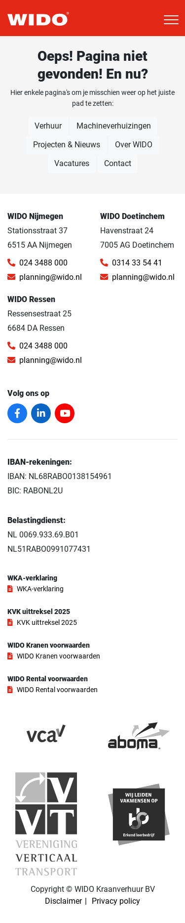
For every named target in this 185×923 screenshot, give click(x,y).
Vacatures (71, 163)
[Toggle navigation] (171, 20)
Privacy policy (116, 901)
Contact (117, 163)
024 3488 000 (37, 262)
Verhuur (48, 126)
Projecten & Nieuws (66, 144)
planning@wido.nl (44, 277)
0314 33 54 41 (131, 262)
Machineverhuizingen (113, 126)
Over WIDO (133, 144)
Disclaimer (63, 901)
